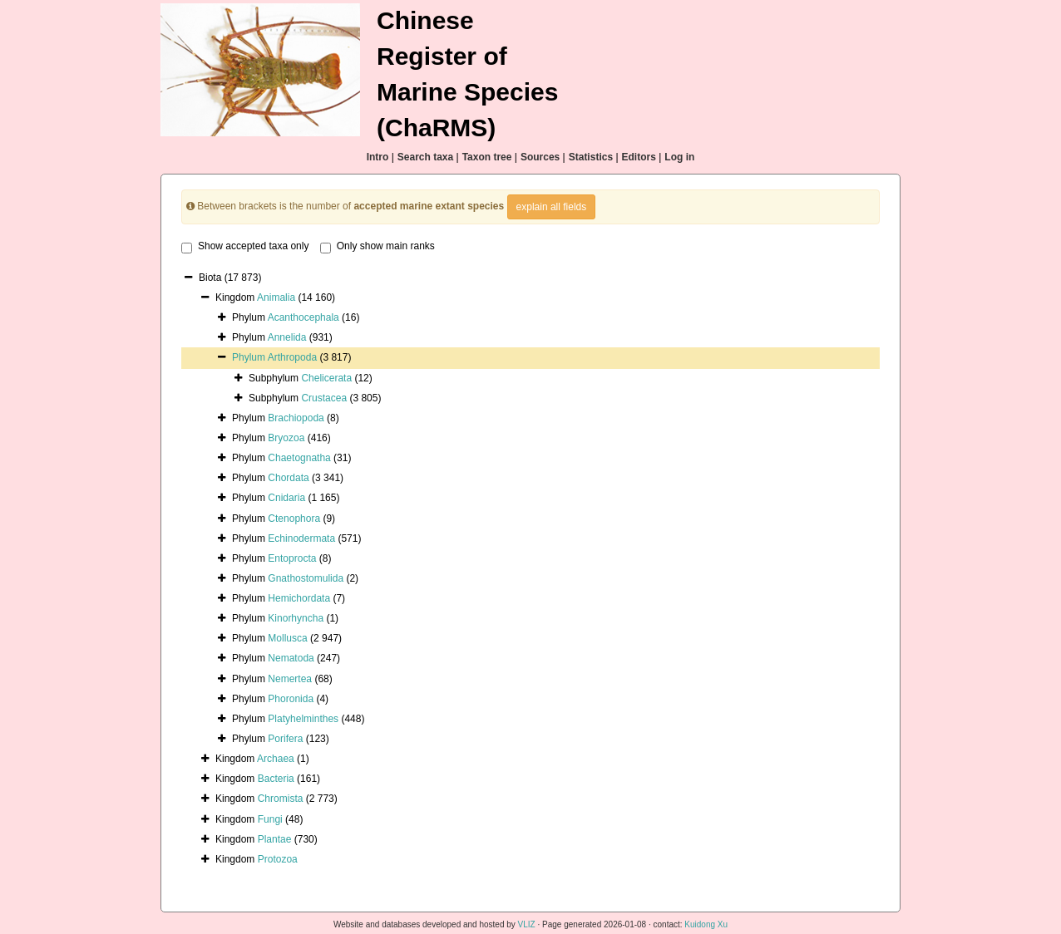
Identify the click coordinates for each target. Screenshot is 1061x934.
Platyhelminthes (303, 719)
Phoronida (290, 699)
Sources (540, 157)
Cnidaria (286, 498)
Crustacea (324, 398)
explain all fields (551, 207)
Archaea (275, 758)
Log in (679, 157)
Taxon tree (487, 157)
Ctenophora (294, 518)
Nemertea (290, 679)
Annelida (287, 337)
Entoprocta (292, 558)
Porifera (285, 739)
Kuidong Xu (706, 924)
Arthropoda (292, 357)
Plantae (275, 839)
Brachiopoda (295, 418)
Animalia (276, 297)
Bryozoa (286, 438)
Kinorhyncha (295, 618)
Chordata (288, 478)
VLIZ (526, 924)
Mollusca (287, 638)
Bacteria (276, 778)
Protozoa (278, 859)
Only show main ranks (377, 246)
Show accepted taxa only (244, 246)
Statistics (591, 157)
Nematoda (290, 658)
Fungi (270, 819)
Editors (639, 157)
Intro (378, 157)
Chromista (280, 798)
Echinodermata (301, 538)
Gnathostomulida (305, 578)
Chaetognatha (299, 458)
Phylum (250, 357)
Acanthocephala (303, 317)
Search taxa (425, 157)
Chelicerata (326, 378)
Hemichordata (299, 598)
